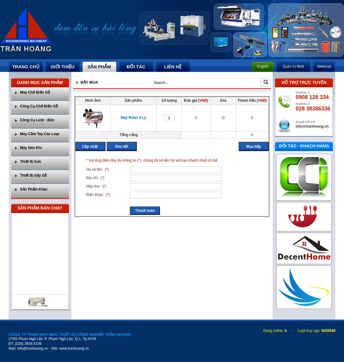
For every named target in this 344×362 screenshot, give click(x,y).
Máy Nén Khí (31, 148)
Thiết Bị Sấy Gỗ (33, 175)
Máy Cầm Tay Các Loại (39, 134)
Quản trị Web (293, 66)
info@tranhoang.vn (312, 126)
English (263, 66)
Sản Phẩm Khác (34, 189)
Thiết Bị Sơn (30, 161)
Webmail (324, 66)
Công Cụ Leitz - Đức (37, 120)
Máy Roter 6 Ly (133, 118)
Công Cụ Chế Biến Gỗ (39, 106)
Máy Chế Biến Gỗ (35, 92)
